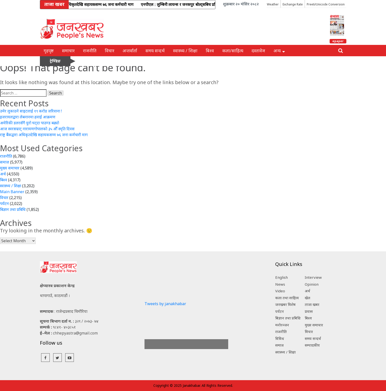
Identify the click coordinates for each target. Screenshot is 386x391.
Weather (273, 4)
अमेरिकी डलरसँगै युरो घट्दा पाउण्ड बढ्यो (29, 123)
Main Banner (12, 191)
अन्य (279, 51)
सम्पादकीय (312, 345)
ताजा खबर (312, 304)
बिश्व (210, 51)
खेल (307, 297)
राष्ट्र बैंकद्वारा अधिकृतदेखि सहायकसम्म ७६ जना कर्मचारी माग (44, 134)
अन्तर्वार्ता (130, 51)
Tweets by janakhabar (165, 303)
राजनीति (89, 51)
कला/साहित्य (232, 51)
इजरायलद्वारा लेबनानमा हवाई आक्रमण (27, 117)
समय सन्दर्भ (155, 51)
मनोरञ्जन (282, 324)
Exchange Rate (293, 4)
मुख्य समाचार (9, 168)
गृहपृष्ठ (49, 51)
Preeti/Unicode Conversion (326, 4)
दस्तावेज (258, 51)
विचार (109, 51)
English (281, 277)
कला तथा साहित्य (287, 297)
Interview (313, 277)
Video (280, 290)
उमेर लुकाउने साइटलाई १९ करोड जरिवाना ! (31, 111)
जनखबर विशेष (285, 304)
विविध (279, 338)
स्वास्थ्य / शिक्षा (185, 51)
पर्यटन (4, 203)
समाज (4, 162)
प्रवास (309, 311)
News (280, 284)
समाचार (68, 51)
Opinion (312, 284)
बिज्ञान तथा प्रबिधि (13, 209)
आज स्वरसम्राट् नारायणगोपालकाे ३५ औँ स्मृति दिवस (37, 128)
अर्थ (3, 174)
